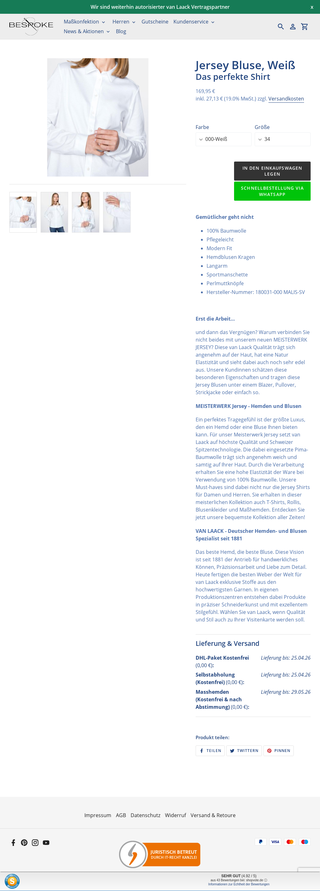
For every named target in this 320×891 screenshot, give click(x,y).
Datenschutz (145, 815)
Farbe (202, 127)
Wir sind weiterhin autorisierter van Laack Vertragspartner (160, 6)
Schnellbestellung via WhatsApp (272, 191)
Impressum (97, 815)
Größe (262, 127)
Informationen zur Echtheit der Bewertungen (239, 884)
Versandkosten (286, 98)
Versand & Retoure (213, 815)
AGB (121, 815)
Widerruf (175, 815)
